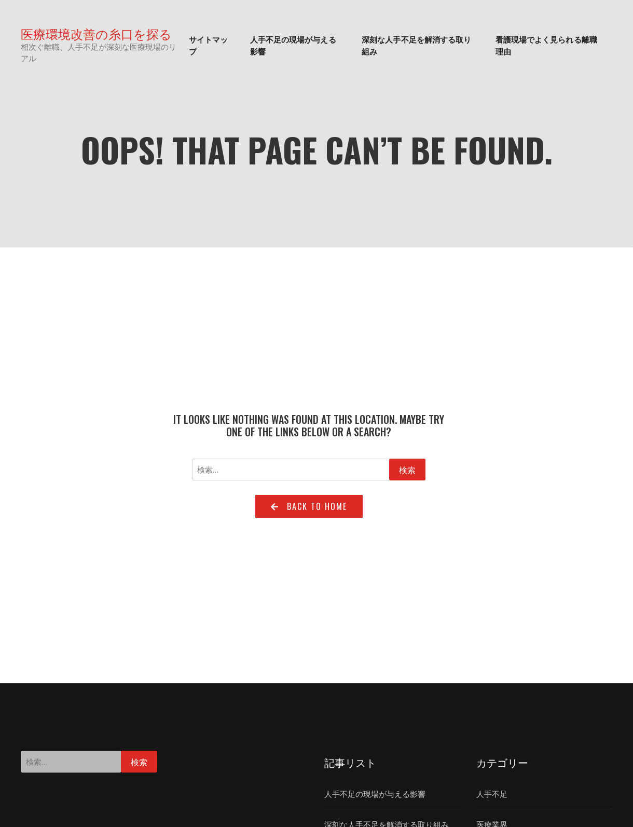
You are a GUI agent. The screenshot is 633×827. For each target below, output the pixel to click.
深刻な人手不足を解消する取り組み (416, 45)
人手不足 (491, 794)
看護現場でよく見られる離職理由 (546, 45)
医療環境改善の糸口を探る (96, 33)
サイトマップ (208, 45)
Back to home (309, 506)
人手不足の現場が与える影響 (293, 45)
